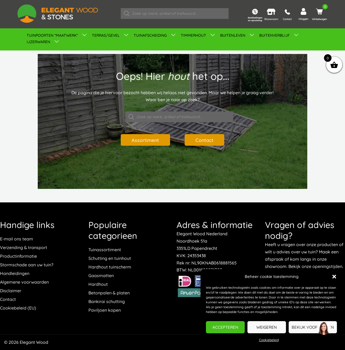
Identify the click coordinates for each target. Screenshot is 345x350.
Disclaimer (10, 290)
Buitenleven (232, 35)
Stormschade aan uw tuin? (26, 264)
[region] (323, 328)
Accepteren (225, 327)
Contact (205, 140)
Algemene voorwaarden (24, 282)
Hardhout (98, 284)
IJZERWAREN (38, 41)
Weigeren (266, 327)
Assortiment (145, 140)
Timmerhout (193, 35)
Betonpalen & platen (109, 292)
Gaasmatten (101, 275)
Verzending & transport (23, 247)
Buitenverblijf (274, 35)
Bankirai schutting (106, 301)
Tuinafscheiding (150, 35)
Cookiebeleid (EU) (18, 308)
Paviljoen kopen (104, 310)
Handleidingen (14, 273)
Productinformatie (18, 256)
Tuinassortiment (104, 249)
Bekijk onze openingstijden (315, 266)
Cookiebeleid (269, 340)
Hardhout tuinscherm (109, 267)
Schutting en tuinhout (109, 258)
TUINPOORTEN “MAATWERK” (52, 35)
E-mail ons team (16, 239)
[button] (334, 276)
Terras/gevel (106, 35)
